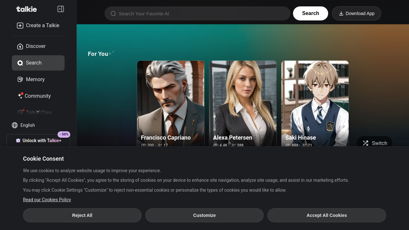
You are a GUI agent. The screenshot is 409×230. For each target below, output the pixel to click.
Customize (204, 215)
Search (310, 13)
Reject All (82, 215)
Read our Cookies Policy (47, 199)
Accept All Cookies (327, 215)
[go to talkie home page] (28, 9)
